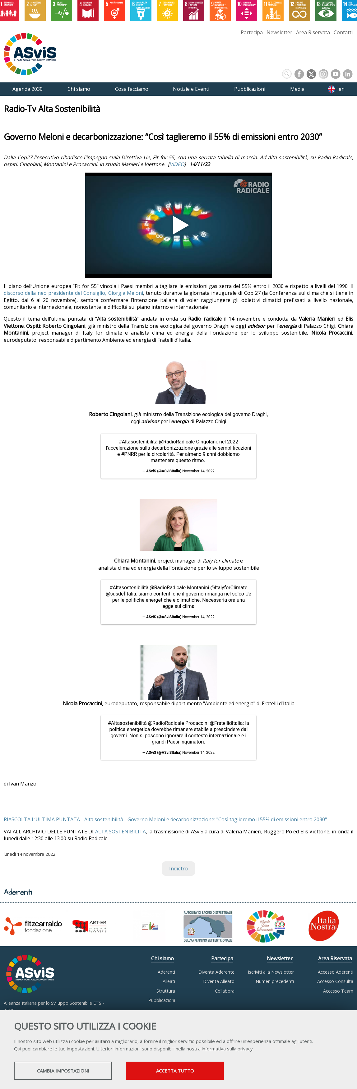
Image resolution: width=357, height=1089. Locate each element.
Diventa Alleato (218, 981)
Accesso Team (338, 991)
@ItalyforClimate (228, 588)
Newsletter (279, 32)
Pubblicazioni (161, 1000)
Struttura (165, 991)
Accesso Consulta (335, 981)
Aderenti (166, 972)
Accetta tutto (175, 1071)
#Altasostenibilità (138, 442)
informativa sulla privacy (227, 1048)
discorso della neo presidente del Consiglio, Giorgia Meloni (73, 293)
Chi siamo (162, 958)
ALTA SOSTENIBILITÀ (120, 831)
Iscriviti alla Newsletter (271, 972)
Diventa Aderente (216, 972)
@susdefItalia (121, 594)
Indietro (178, 868)
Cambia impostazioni (63, 1071)
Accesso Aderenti (335, 972)
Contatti (343, 32)
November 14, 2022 (198, 471)
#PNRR (129, 454)
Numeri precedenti (275, 981)
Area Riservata (313, 32)
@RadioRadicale (177, 442)
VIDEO (176, 164)
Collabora (224, 991)
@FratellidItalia (226, 723)
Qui (17, 1048)
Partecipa (252, 32)
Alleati (169, 981)
